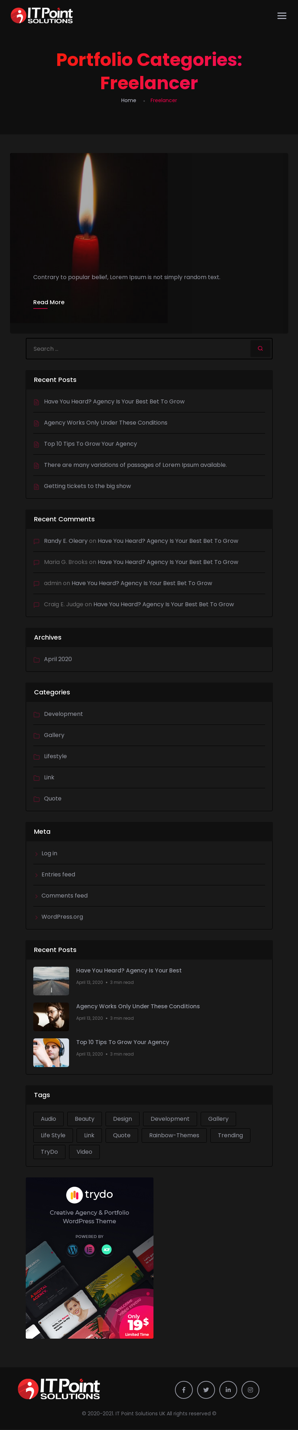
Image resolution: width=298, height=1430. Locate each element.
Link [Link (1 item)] (89, 1136)
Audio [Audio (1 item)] (48, 1119)
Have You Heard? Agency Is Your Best (130, 971)
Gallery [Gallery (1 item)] (218, 1119)
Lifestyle (55, 757)
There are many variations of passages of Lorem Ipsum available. (135, 465)
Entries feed (58, 875)
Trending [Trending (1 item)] (230, 1136)
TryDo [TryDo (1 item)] (49, 1152)
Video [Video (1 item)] (84, 1152)
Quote (53, 799)
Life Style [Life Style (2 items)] (53, 1136)
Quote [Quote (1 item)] (122, 1136)
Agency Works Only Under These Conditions (105, 423)
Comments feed (64, 896)
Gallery (54, 736)
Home (128, 100)
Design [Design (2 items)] (122, 1119)
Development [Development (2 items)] (170, 1119)
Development (63, 715)
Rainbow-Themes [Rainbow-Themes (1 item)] (174, 1136)
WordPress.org (62, 917)
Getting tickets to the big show (87, 487)
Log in (49, 854)
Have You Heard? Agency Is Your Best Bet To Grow (114, 402)
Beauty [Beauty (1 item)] (84, 1119)
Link (49, 778)
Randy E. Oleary (66, 541)
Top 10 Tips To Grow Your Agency (90, 444)
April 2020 (58, 660)
